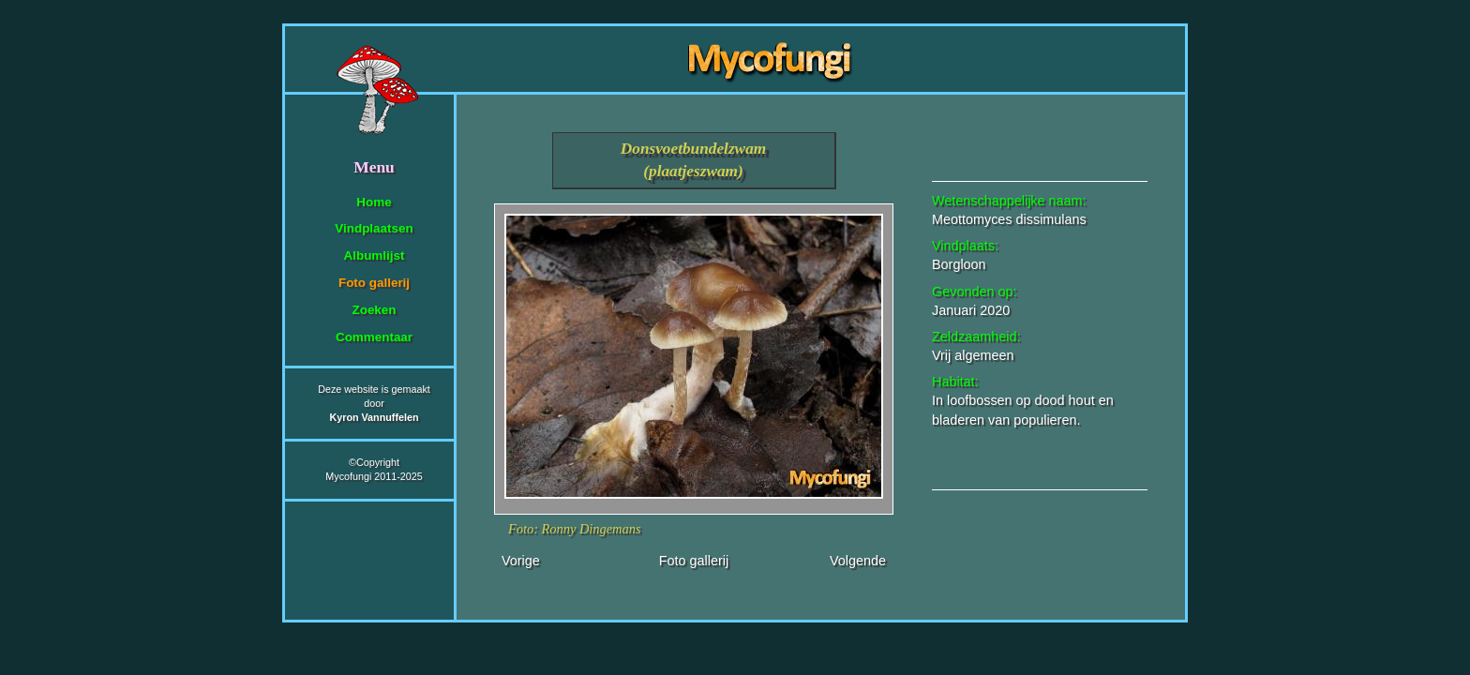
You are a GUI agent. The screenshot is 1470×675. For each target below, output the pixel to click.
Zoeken (374, 310)
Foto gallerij (374, 283)
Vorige (521, 560)
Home (373, 202)
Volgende (858, 560)
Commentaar (374, 337)
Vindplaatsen (373, 228)
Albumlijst (374, 255)
